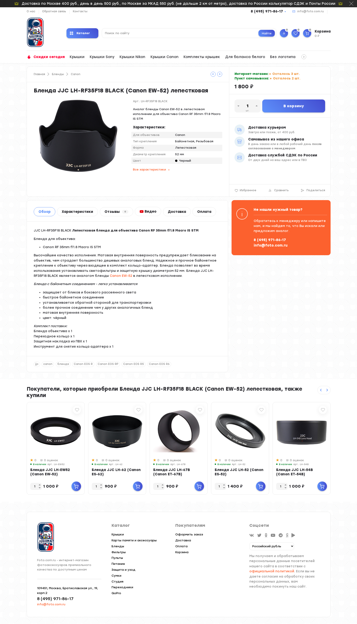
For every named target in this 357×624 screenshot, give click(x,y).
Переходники (122, 587)
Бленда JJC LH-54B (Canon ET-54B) (294, 472)
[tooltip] (213, 74)
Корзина (182, 552)
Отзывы (116, 212)
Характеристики (77, 212)
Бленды (58, 74)
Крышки (77, 57)
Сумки (116, 575)
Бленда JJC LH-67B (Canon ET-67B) (171, 472)
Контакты (80, 11)
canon (47, 364)
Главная (39, 74)
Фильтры (119, 552)
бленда (63, 364)
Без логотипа (283, 57)
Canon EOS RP (108, 364)
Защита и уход (123, 569)
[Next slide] (327, 390)
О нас (31, 11)
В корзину (293, 106)
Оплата (204, 212)
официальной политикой (271, 571)
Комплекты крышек (202, 57)
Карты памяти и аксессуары (134, 540)
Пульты (117, 558)
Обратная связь (54, 11)
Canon (75, 74)
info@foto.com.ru (310, 11)
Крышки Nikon (132, 57)
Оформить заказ (189, 534)
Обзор (44, 212)
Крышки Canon (164, 57)
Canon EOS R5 (133, 364)
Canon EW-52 (121, 276)
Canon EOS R (83, 364)
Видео (148, 211)
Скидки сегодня (49, 57)
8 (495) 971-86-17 (267, 11)
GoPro (116, 593)
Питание (118, 563)
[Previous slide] (321, 390)
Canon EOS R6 (159, 364)
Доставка (177, 212)
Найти (266, 33)
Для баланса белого (245, 57)
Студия (117, 581)
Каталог (80, 33)
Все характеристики (149, 169)
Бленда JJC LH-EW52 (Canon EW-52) (50, 472)
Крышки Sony (102, 57)
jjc (36, 364)
